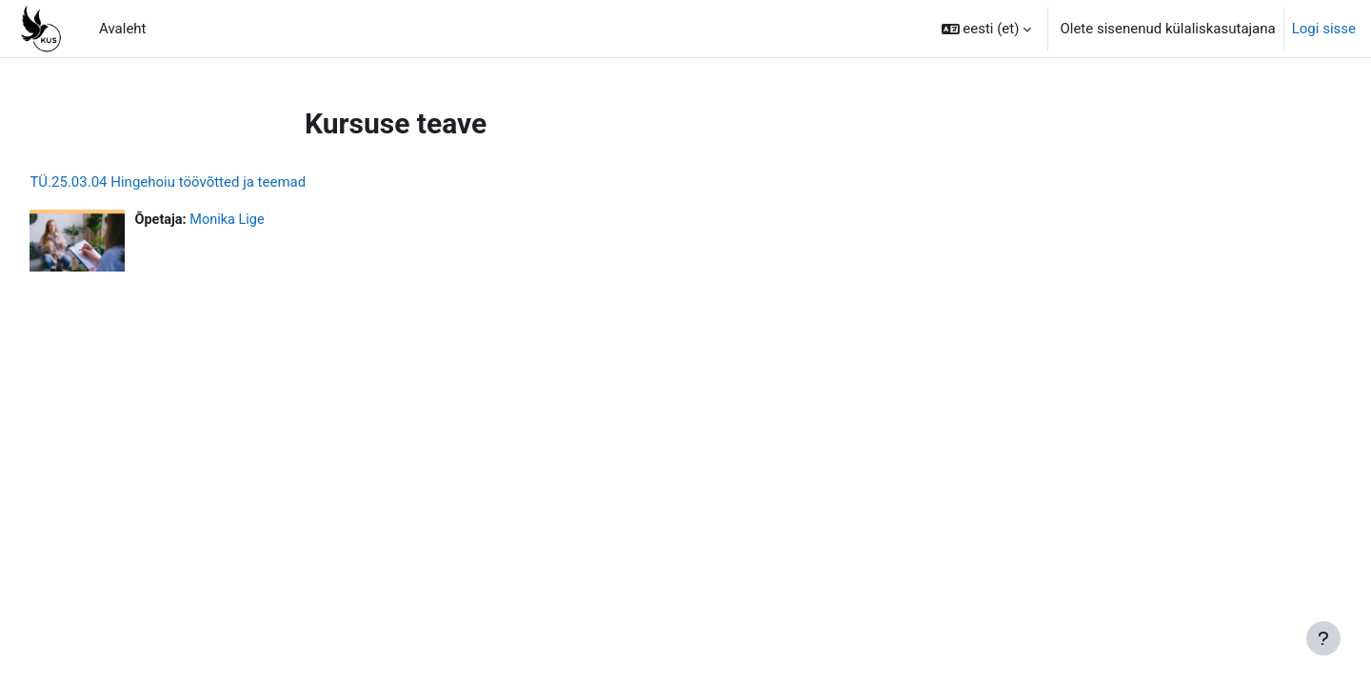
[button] (986, 28)
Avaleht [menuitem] (123, 28)
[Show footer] (1323, 638)
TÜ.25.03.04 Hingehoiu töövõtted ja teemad (210, 182)
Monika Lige (272, 220)
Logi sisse (1324, 28)
